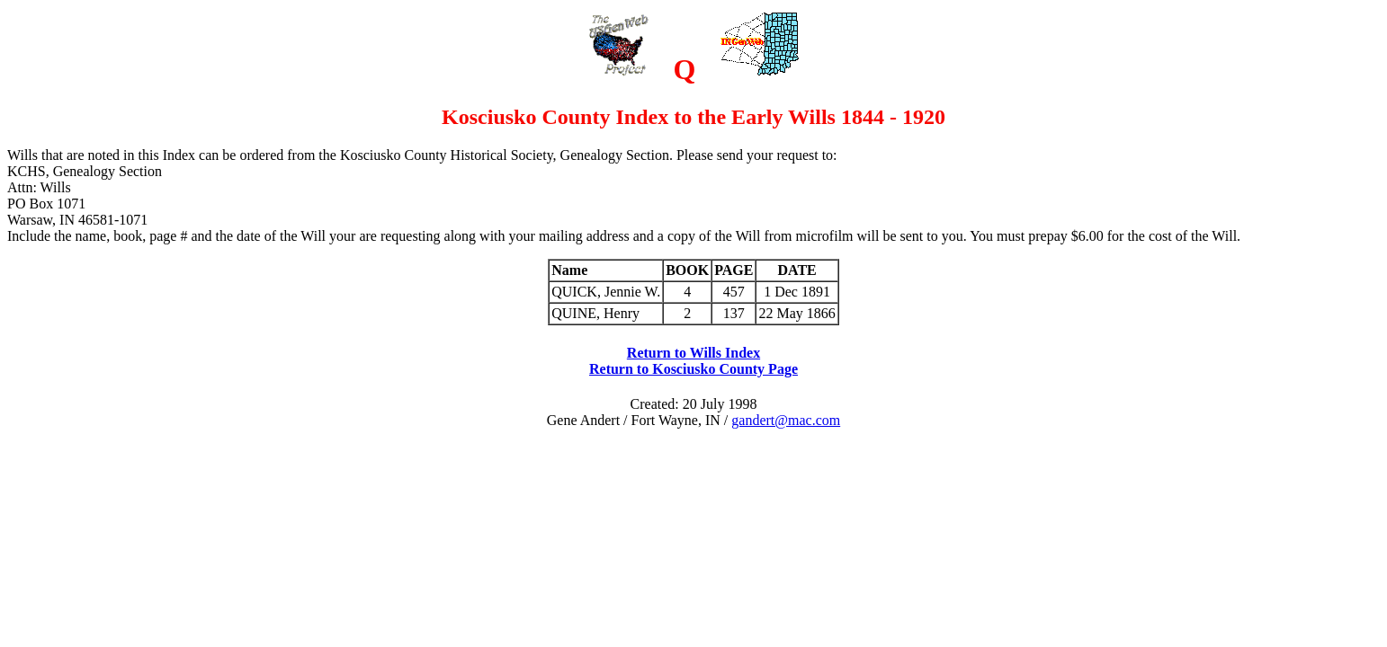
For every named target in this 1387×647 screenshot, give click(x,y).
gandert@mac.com (785, 420)
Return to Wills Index (693, 352)
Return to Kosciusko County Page (693, 369)
